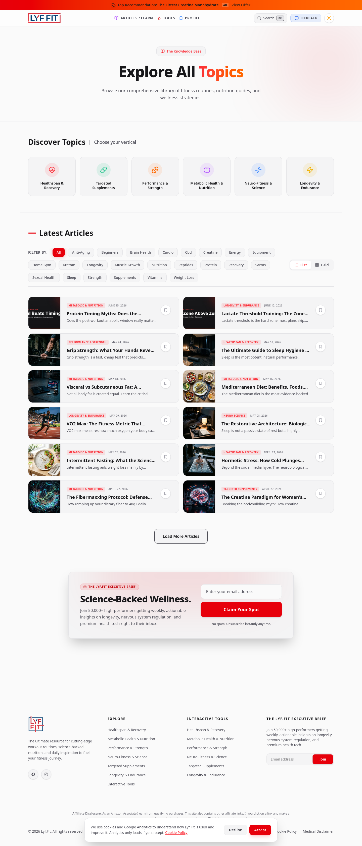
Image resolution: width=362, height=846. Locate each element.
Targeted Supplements (126, 766)
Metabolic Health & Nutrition (131, 738)
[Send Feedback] (305, 18)
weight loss (184, 277)
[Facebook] (33, 774)
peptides (185, 264)
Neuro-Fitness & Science (127, 756)
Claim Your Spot (241, 610)
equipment (261, 252)
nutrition (159, 264)
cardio (168, 252)
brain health (140, 252)
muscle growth (127, 264)
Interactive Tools (121, 784)
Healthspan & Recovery (127, 729)
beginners (109, 252)
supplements (125, 277)
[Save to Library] (166, 310)
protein (211, 264)
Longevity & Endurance (127, 775)
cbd (188, 252)
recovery (236, 264)
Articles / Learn (133, 18)
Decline (235, 829)
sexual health (44, 277)
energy (235, 252)
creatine (210, 252)
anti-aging (81, 252)
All (59, 252)
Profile (189, 18)
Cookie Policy (176, 832)
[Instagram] (46, 774)
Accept (260, 829)
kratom (69, 264)
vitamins (155, 277)
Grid (322, 264)
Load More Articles (181, 536)
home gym (41, 264)
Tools (166, 18)
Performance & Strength (128, 747)
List (300, 264)
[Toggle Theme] (329, 18)
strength (95, 277)
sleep (71, 277)
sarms (260, 264)
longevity (95, 264)
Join (323, 759)
